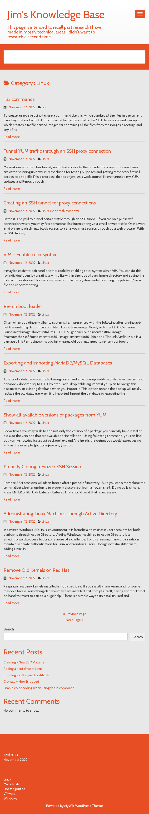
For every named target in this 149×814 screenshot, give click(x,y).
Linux (45, 107)
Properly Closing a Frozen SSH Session (42, 466)
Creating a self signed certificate (27, 675)
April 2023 (11, 755)
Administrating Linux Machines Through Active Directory (60, 513)
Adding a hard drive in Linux (23, 669)
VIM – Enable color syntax (30, 254)
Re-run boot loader (23, 306)
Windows (72, 211)
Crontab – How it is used (21, 681)
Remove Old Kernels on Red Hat (36, 570)
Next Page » (74, 620)
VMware (9, 793)
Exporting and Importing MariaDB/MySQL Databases (58, 363)
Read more (12, 137)
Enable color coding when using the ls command (39, 688)
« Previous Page (74, 614)
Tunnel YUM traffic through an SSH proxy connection (57, 151)
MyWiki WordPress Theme (83, 806)
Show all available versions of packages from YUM (55, 415)
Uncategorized (14, 789)
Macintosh (57, 211)
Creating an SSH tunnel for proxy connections (50, 203)
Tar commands (19, 99)
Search (9, 629)
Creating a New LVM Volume (24, 662)
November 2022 (15, 759)
